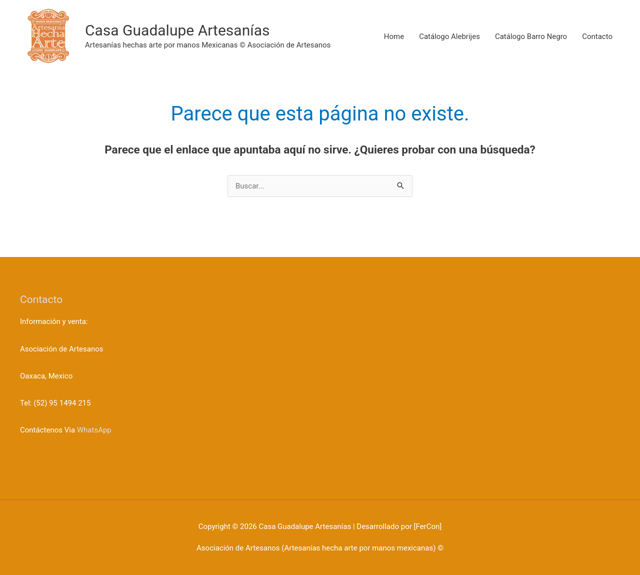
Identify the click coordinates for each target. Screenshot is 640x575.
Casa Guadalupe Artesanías (177, 30)
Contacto (597, 36)
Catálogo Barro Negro (531, 36)
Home (394, 36)
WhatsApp (94, 430)
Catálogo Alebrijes (449, 36)
